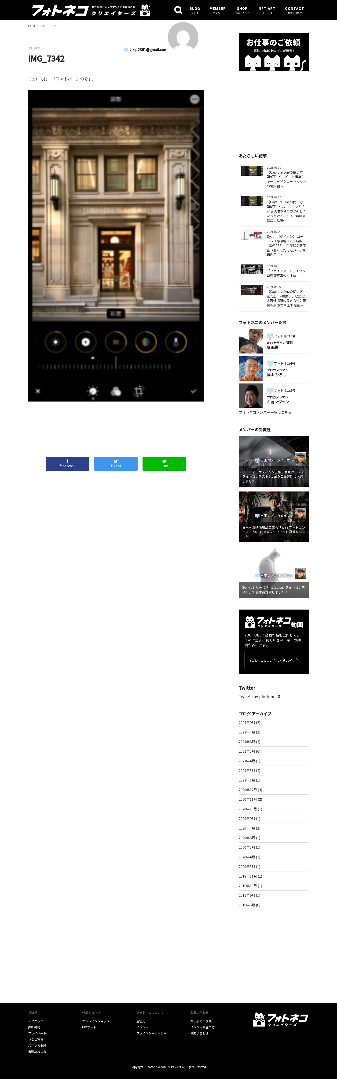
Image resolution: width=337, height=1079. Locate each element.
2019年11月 (248, 876)
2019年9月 (247, 895)
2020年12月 (248, 789)
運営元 (140, 1021)
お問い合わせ (199, 1033)
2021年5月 (247, 751)
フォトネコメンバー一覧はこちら (265, 412)
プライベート (37, 1033)
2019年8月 (247, 904)
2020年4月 (247, 856)
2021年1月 (247, 780)
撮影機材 (34, 1027)
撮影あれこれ (37, 1051)
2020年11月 (248, 799)
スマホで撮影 (37, 1045)
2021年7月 (247, 731)
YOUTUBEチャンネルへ (271, 660)
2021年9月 (247, 722)
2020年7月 (247, 828)
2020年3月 (247, 866)
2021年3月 (247, 770)
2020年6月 (247, 837)
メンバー (142, 1027)
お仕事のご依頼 (201, 1021)
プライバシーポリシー (151, 1033)
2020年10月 (248, 808)
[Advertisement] (116, 427)
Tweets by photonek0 (259, 696)
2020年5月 (247, 847)
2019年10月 (248, 885)
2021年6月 (247, 741)
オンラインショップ (96, 1021)
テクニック (35, 1021)
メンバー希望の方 (202, 1027)
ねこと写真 (35, 1039)
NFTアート (89, 1027)
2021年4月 (247, 760)
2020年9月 (247, 818)
